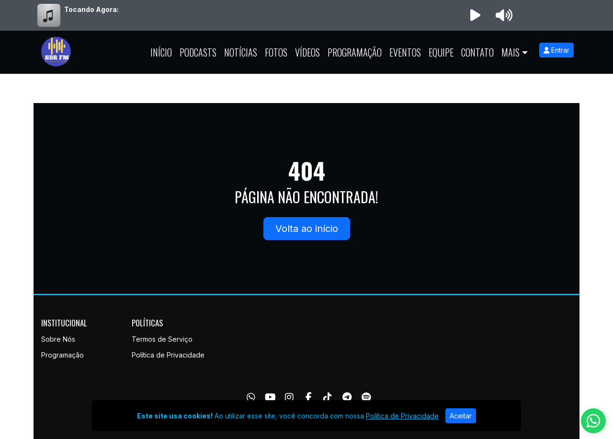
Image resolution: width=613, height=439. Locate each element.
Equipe (441, 52)
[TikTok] (327, 397)
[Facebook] (309, 397)
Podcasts (198, 52)
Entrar (556, 50)
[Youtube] (270, 397)
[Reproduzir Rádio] (475, 15)
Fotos (276, 52)
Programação (355, 52)
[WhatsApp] (251, 397)
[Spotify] (366, 397)
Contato (477, 52)
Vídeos (307, 52)
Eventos (405, 52)
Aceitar (461, 416)
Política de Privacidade (168, 355)
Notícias (240, 52)
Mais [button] (510, 52)
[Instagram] (289, 397)
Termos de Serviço (162, 339)
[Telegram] (347, 397)
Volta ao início (306, 228)
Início (161, 52)
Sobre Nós (58, 339)
